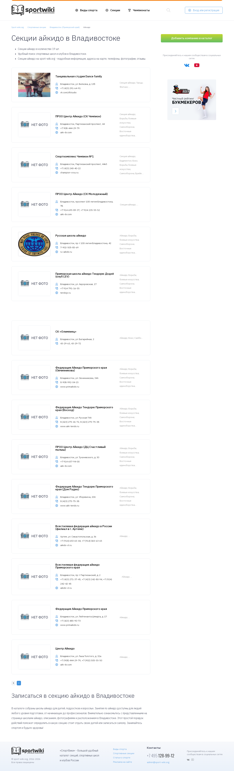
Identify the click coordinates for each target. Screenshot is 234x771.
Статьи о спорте (121, 757)
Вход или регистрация (206, 10)
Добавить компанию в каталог (191, 38)
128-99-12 (160, 755)
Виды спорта (89, 10)
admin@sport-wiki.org (158, 762)
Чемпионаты (141, 10)
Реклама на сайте (122, 761)
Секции (115, 10)
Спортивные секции (123, 753)
